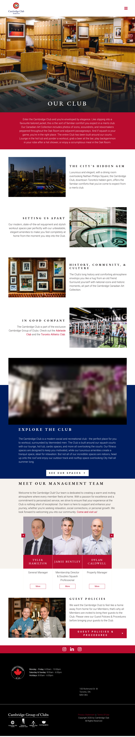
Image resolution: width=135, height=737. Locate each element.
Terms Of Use (103, 716)
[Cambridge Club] (16, 8)
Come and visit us (87, 512)
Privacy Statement (86, 716)
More (38, 586)
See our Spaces (65, 473)
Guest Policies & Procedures (96, 633)
